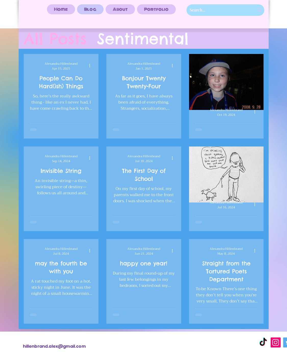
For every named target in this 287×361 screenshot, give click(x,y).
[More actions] (92, 65)
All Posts (55, 38)
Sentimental (143, 38)
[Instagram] (276, 342)
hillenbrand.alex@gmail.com (54, 346)
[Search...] (218, 10)
